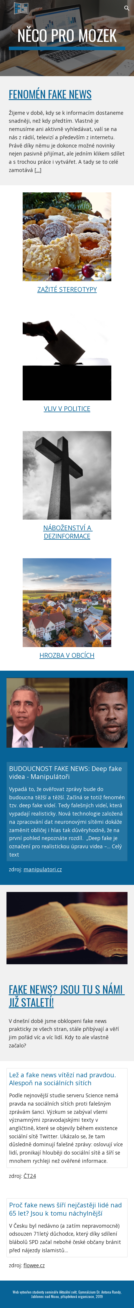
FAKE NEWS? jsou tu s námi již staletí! (67, 995)
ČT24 (30, 1175)
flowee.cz (34, 1265)
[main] (67, 38)
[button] (7, 8)
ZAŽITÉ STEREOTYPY (67, 289)
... (38, 169)
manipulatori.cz (43, 869)
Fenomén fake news (50, 94)
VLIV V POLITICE (67, 408)
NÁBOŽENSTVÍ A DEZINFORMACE (68, 531)
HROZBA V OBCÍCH (67, 655)
